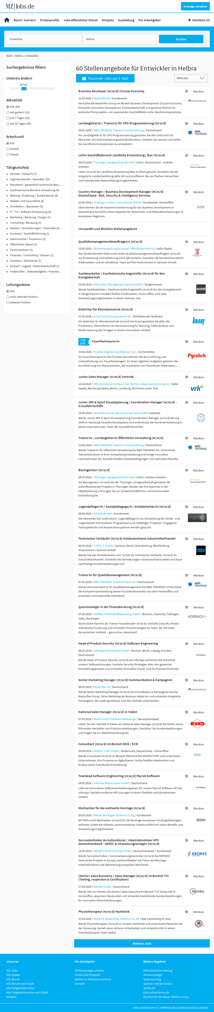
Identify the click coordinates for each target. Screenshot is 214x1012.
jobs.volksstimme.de (156, 992)
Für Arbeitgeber (149, 20)
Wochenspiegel (152, 975)
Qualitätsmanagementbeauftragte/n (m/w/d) (110, 241)
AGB (135, 1007)
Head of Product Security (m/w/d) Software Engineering (118, 643)
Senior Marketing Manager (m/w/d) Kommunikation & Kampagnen (125, 680)
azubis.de (149, 988)
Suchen (181, 39)
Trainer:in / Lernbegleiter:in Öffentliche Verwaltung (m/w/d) (120, 438)
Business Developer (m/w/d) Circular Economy (111, 91)
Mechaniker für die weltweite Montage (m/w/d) (111, 808)
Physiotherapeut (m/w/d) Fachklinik (104, 911)
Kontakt (80, 984)
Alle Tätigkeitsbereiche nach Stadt (27, 992)
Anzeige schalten (195, 6)
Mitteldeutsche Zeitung (157, 970)
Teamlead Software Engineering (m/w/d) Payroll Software (119, 776)
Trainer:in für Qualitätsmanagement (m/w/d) (110, 575)
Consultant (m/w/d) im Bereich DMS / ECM (108, 744)
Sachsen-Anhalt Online (157, 984)
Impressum (167, 1007)
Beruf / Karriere (25, 20)
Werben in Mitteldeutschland (93, 979)
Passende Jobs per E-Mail (105, 78)
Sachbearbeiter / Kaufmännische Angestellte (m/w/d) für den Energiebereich (121, 275)
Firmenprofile (49, 20)
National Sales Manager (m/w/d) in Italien (107, 712)
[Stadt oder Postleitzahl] (120, 39)
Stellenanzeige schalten (89, 970)
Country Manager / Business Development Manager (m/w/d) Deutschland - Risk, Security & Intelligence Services (120, 193)
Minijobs (108, 20)
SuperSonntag (152, 979)
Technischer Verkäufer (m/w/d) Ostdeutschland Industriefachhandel (127, 538)
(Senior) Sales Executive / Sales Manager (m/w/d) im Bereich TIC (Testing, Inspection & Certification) (123, 878)
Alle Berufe (13, 979)
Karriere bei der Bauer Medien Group (166, 997)
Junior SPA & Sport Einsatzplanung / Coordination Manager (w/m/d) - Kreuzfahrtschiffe (127, 404)
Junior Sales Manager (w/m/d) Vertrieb (106, 377)
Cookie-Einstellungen (192, 1007)
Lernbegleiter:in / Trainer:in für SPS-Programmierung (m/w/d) (122, 123)
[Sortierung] (187, 77)
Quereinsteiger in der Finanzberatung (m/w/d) (111, 607)
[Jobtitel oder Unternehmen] (44, 39)
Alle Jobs (12, 970)
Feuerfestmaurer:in (106, 341)
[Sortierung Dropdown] (203, 77)
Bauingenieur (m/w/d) (94, 470)
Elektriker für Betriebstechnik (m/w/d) (105, 309)
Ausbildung (126, 20)
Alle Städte (13, 975)
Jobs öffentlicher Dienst (81, 20)
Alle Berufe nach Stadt (20, 984)
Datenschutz (149, 1007)
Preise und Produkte (87, 975)
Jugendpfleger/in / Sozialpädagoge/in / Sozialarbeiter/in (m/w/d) (124, 506)
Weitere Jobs (142, 943)
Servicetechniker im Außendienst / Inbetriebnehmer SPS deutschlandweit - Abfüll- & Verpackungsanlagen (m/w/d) (118, 842)
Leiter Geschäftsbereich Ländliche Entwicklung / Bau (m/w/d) (121, 155)
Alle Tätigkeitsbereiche (20, 988)
